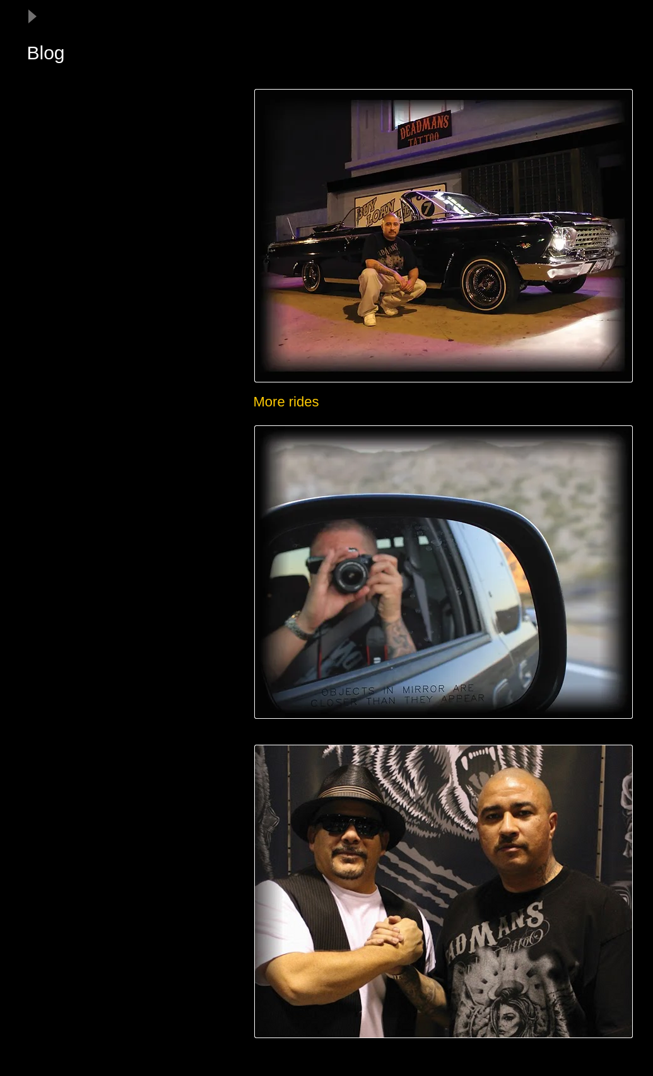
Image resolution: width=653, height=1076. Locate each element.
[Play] (31, 16)
